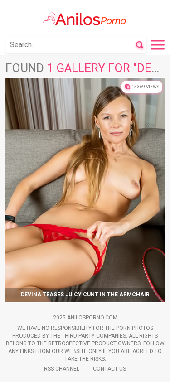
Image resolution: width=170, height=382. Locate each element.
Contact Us (109, 369)
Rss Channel (61, 369)
